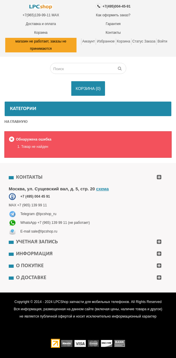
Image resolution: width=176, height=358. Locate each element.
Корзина (40, 33)
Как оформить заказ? (113, 15)
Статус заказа (143, 41)
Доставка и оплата (41, 24)
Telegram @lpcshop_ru (38, 214)
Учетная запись (37, 242)
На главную (16, 122)
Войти (162, 41)
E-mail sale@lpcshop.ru (38, 231)
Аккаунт (88, 41)
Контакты (113, 33)
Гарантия (113, 24)
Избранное (106, 41)
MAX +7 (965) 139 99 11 (28, 205)
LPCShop (62, 302)
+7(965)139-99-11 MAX (40, 15)
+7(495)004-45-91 (116, 6)
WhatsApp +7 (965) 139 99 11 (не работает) (55, 223)
